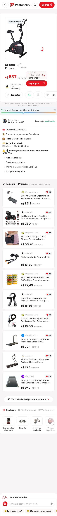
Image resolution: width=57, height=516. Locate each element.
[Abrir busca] (35, 5)
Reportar (14, 94)
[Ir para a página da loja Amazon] (15, 86)
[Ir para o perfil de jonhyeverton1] (13, 121)
